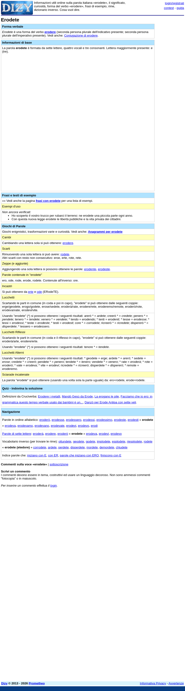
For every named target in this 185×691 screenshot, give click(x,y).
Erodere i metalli (49, 396)
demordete (106, 447)
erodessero (73, 420)
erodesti (133, 420)
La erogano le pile (107, 396)
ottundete (64, 441)
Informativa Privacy (153, 683)
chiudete (121, 447)
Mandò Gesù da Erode (77, 396)
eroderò (44, 420)
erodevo (83, 425)
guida (180, 8)
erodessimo (104, 420)
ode (39, 292)
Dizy (4, 683)
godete (90, 441)
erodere (50, 32)
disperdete (77, 447)
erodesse (58, 420)
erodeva (10, 425)
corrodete (39, 447)
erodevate (58, 425)
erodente (90, 269)
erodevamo (25, 425)
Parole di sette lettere (16, 433)
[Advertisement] (148, 520)
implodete (103, 441)
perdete (63, 447)
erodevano (41, 425)
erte (30, 292)
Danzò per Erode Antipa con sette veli (110, 402)
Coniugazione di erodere (81, 35)
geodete (78, 441)
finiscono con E (110, 455)
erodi (94, 425)
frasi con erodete (48, 201)
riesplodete (134, 441)
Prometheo (37, 683)
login (53, 485)
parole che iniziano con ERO (79, 455)
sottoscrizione (59, 464)
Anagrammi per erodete (105, 231)
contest (169, 8)
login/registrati (174, 3)
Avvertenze (176, 683)
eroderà (38, 433)
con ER (53, 455)
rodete (64, 254)
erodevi (71, 425)
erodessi (89, 420)
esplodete (118, 441)
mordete (92, 447)
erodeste (104, 269)
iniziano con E (36, 455)
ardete (52, 447)
